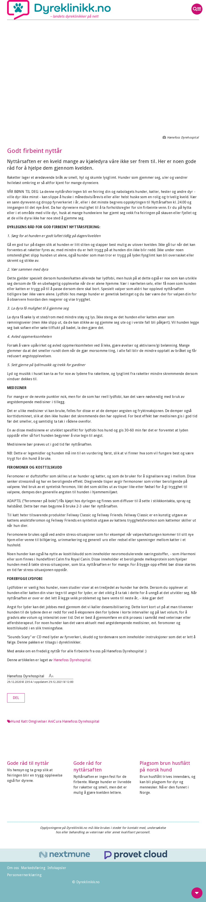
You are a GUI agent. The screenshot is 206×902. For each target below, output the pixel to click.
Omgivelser (38, 721)
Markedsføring (33, 868)
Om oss (13, 868)
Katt (24, 721)
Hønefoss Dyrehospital (72, 660)
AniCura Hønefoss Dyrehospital (74, 721)
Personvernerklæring (24, 875)
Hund (15, 721)
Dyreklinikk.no (84, 10)
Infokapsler (57, 868)
